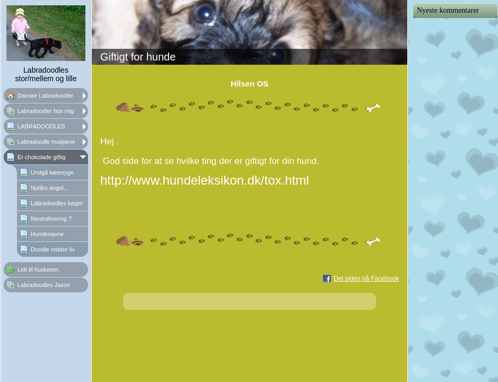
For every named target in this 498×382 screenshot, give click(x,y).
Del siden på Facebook (366, 278)
